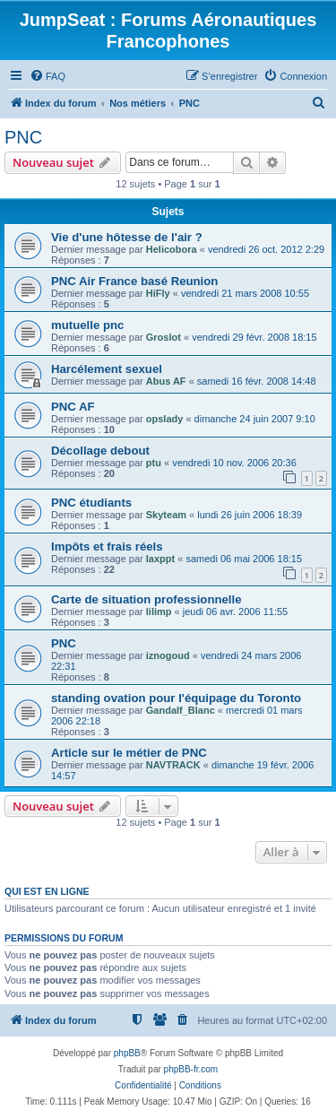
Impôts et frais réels (107, 546)
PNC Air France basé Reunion (134, 281)
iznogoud (168, 655)
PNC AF (73, 406)
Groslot (163, 337)
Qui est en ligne (47, 891)
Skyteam (166, 514)
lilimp (159, 611)
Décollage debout (100, 450)
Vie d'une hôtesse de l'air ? (126, 237)
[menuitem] (47, 76)
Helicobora (171, 249)
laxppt (160, 558)
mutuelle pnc (87, 325)
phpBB (127, 1053)
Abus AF (166, 381)
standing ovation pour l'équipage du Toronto (176, 698)
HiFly (158, 293)
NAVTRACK (173, 764)
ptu (153, 462)
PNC (23, 137)
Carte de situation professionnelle (146, 599)
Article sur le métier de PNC (129, 752)
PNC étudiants (91, 502)
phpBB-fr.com (191, 1069)
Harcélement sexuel (106, 369)
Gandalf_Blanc (180, 710)
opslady (165, 418)
